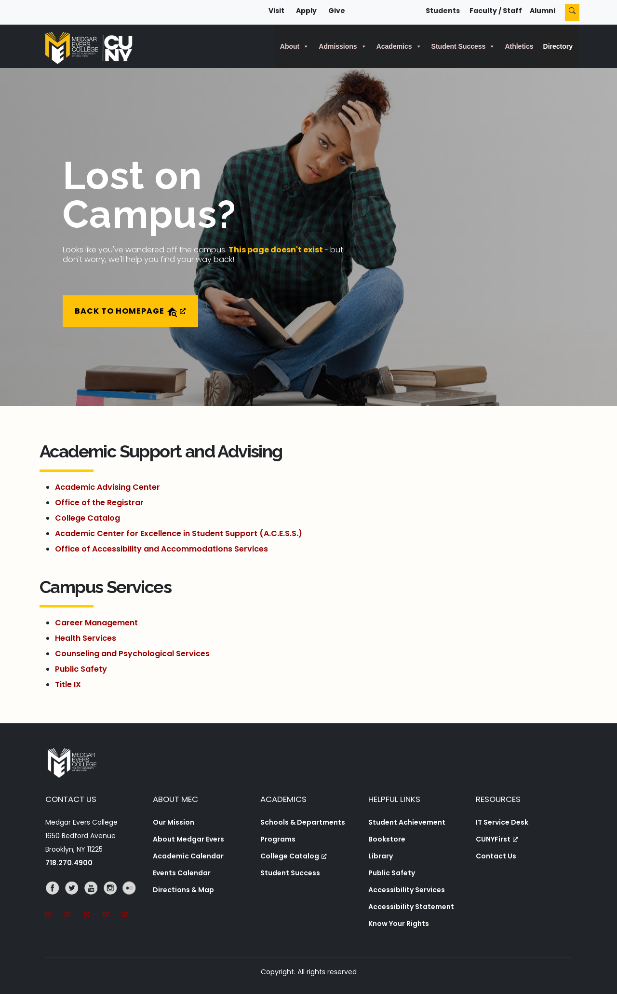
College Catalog (87, 518)
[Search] (572, 12)
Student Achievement (406, 822)
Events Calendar (182, 873)
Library (380, 856)
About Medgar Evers (188, 839)
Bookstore (386, 839)
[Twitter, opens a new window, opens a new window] (74, 901)
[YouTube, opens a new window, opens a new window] (93, 901)
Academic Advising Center (107, 487)
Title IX (68, 684)
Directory (558, 46)
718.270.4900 (69, 863)
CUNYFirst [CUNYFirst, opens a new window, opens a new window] (497, 839)
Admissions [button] (342, 46)
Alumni (542, 10)
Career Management (96, 622)
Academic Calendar (188, 856)
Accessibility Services (406, 890)
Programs (277, 839)
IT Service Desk (502, 822)
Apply (306, 10)
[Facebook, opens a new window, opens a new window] (55, 901)
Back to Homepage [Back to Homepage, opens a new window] (130, 311)
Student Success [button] (463, 46)
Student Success (290, 873)
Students (443, 10)
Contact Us (496, 856)
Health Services (85, 638)
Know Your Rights (398, 923)
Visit (276, 10)
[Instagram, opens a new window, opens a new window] (112, 901)
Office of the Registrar (99, 502)
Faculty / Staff (495, 10)
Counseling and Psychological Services (132, 653)
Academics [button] (399, 46)
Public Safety (81, 669)
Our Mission (173, 822)
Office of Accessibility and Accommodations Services (161, 548)
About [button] (294, 46)
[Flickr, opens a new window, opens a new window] (131, 901)
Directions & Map (183, 890)
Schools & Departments (302, 822)
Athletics (519, 46)
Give (336, 10)
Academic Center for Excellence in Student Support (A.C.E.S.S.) (178, 533)
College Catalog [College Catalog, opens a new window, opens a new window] (293, 856)
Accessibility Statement (411, 906)
